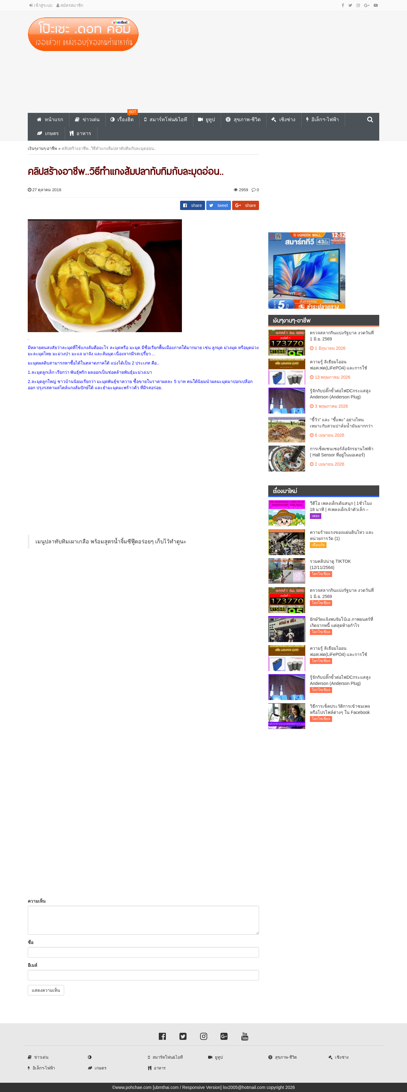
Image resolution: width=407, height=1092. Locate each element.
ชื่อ (30, 942)
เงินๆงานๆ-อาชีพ (42, 148)
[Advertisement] (263, 60)
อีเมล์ (32, 965)
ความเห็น (37, 901)
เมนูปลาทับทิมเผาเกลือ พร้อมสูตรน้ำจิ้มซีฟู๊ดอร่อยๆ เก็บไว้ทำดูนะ (110, 541)
